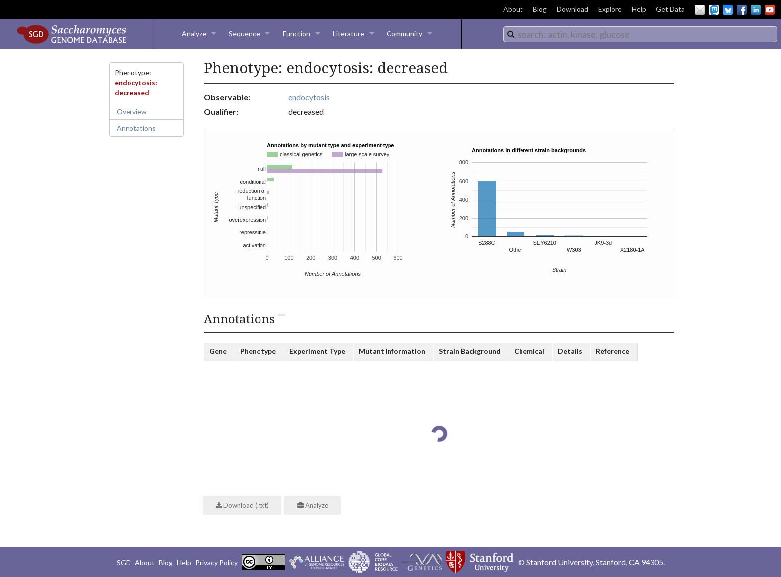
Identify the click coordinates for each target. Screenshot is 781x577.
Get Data (670, 9)
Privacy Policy (216, 562)
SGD (124, 562)
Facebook (742, 10)
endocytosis (309, 97)
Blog (540, 9)
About (513, 9)
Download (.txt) (242, 505)
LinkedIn (756, 10)
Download (572, 9)
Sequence (244, 33)
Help (639, 9)
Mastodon (714, 10)
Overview (132, 111)
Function (296, 33)
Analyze (194, 33)
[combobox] (640, 34)
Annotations (136, 128)
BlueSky (728, 10)
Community (404, 33)
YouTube (770, 10)
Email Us (700, 10)
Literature (348, 33)
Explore (610, 9)
